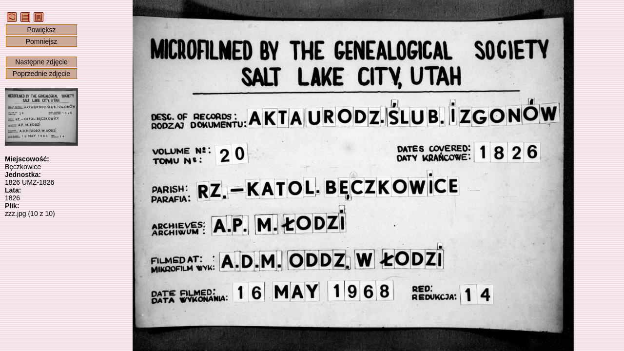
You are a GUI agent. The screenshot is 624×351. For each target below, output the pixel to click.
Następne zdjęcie (41, 62)
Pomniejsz (42, 41)
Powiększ (41, 30)
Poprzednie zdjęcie (41, 74)
